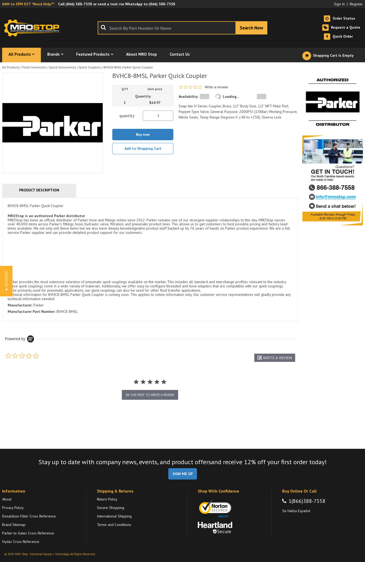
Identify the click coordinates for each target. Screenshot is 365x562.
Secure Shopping (110, 507)
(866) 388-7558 (79, 4)
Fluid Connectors (34, 67)
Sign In (339, 4)
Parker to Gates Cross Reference (28, 533)
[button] (274, 358)
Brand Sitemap (13, 524)
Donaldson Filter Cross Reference (29, 516)
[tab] (150, 259)
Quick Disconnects (62, 67)
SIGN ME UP (183, 473)
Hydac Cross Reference (20, 541)
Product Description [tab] (39, 190)
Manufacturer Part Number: (31, 311)
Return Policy (107, 499)
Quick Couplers (90, 67)
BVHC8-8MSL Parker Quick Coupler (128, 67)
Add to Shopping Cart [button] (142, 148)
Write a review (216, 87)
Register (356, 4)
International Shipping (114, 516)
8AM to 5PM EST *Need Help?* (28, 4)
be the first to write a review (150, 395)
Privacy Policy (13, 507)
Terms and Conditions (114, 524)
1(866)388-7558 (307, 501)
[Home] (34, 28)
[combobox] (182, 27)
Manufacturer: (20, 305)
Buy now (143, 134)
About (6, 499)
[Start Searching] (251, 27)
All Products (11, 67)
